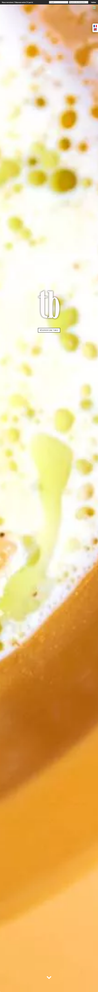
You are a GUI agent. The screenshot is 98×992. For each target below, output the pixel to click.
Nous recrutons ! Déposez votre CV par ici (17, 2)
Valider (93, 2)
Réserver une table (49, 330)
